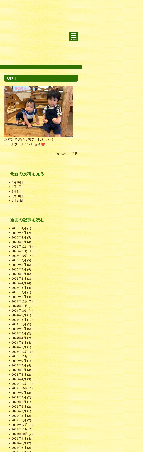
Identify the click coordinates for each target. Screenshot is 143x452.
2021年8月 (19, 443)
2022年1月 (19, 420)
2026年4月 (19, 228)
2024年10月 (20, 310)
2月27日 (17, 200)
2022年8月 (19, 397)
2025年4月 (19, 283)
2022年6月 (19, 406)
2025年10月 (20, 256)
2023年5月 (19, 374)
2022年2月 (19, 415)
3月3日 (16, 191)
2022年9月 (19, 393)
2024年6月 (19, 329)
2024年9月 (19, 315)
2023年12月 (20, 351)
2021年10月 (20, 434)
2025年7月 (19, 269)
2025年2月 (19, 292)
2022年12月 (20, 383)
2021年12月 (20, 425)
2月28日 (17, 196)
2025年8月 (19, 265)
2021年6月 (19, 447)
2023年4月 (19, 379)
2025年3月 (19, 287)
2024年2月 (19, 342)
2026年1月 (19, 242)
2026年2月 (19, 237)
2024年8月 (19, 319)
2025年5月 (19, 278)
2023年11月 (20, 356)
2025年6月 (19, 274)
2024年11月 (20, 306)
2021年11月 (20, 429)
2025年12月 (20, 246)
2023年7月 (19, 365)
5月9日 (11, 78)
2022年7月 (19, 402)
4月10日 (17, 182)
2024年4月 (19, 338)
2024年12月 (20, 301)
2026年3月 (19, 233)
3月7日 (16, 187)
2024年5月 (19, 333)
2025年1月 (19, 297)
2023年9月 (19, 361)
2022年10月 (20, 388)
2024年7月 (19, 324)
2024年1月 (19, 347)
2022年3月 (19, 411)
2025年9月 (19, 260)
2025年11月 (20, 251)
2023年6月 (19, 370)
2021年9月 (19, 438)
